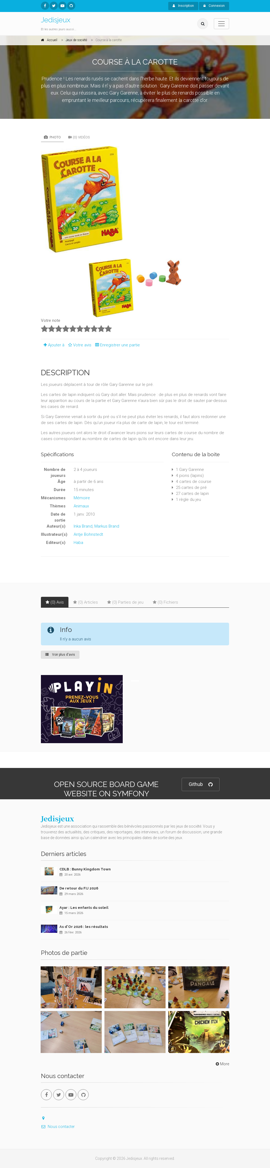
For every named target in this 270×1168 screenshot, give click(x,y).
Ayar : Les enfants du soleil (83, 908)
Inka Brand (83, 526)
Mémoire (82, 497)
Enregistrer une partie (116, 345)
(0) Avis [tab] (55, 602)
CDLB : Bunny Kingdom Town (85, 869)
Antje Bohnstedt (88, 534)
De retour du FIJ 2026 (78, 888)
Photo (52, 137)
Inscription (183, 6)
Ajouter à (52, 345)
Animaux (81, 506)
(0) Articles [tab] (85, 602)
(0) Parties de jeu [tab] (125, 602)
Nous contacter (58, 1126)
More (222, 1064)
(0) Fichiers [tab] (165, 602)
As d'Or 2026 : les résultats (83, 927)
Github (200, 784)
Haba (78, 542)
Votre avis (78, 345)
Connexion (214, 6)
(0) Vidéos (79, 137)
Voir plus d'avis (60, 654)
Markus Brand (106, 526)
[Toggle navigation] (221, 23)
